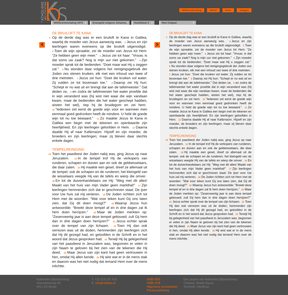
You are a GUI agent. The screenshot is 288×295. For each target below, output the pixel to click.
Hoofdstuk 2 (141, 22)
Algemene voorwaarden (162, 286)
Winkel (213, 10)
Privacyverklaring (158, 290)
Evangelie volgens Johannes (110, 22)
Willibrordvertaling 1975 (68, 22)
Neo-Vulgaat (169, 22)
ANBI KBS (153, 279)
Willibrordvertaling (191, 10)
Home (228, 10)
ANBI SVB (153, 283)
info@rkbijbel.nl (105, 283)
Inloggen (244, 10)
